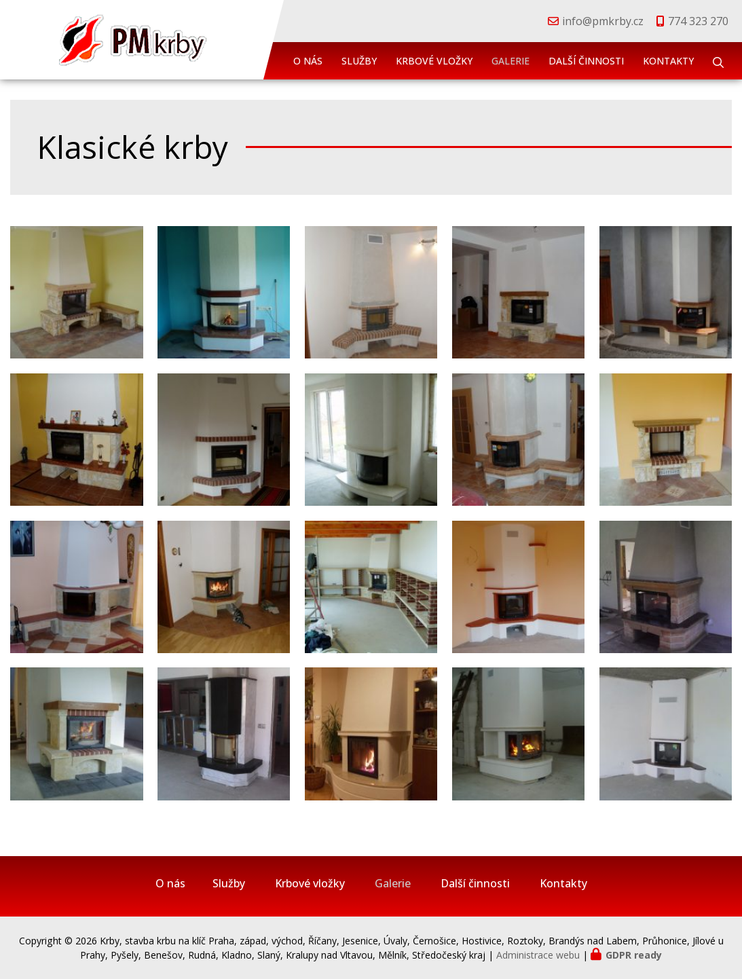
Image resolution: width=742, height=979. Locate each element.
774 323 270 (698, 21)
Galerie (510, 60)
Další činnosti (586, 60)
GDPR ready (634, 954)
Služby (359, 60)
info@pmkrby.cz (603, 21)
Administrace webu (538, 954)
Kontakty (668, 60)
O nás (307, 60)
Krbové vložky (434, 60)
